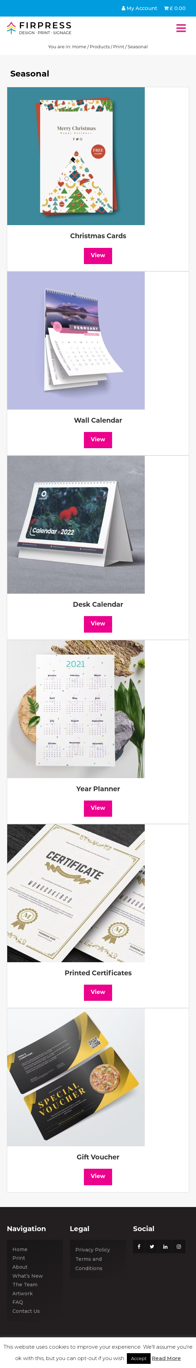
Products (100, 46)
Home (79, 46)
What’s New (27, 1276)
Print (118, 46)
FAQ (17, 1302)
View (98, 256)
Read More (166, 1358)
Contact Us (26, 1311)
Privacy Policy (92, 1250)
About (20, 1267)
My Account (139, 8)
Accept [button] (138, 1358)
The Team (24, 1284)
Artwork (22, 1293)
